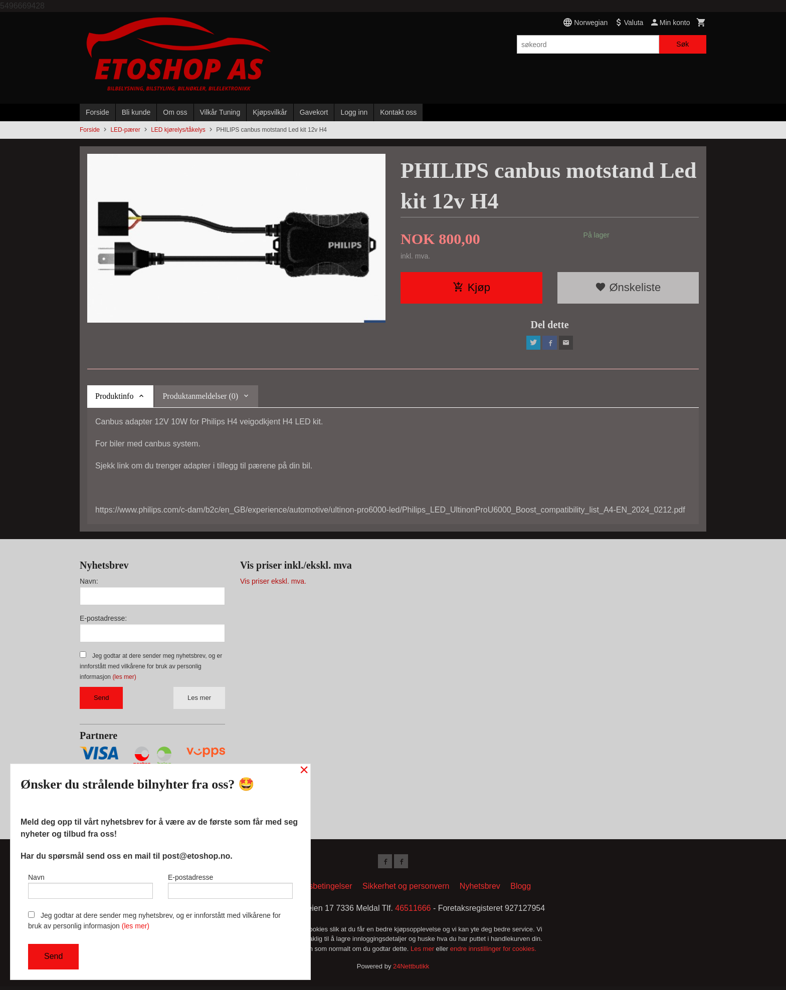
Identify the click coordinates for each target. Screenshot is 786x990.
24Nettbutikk (411, 970)
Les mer (199, 699)
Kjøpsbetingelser (322, 889)
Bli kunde (136, 112)
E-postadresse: (103, 620)
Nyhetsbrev (480, 889)
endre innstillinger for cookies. (493, 952)
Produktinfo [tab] (114, 398)
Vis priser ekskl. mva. (273, 583)
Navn (90, 884)
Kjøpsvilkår (270, 112)
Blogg (520, 889)
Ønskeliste (628, 287)
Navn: (89, 583)
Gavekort (314, 112)
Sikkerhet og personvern (405, 889)
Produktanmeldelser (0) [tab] (200, 398)
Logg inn (353, 112)
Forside (97, 112)
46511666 (413, 911)
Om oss (175, 112)
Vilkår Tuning (220, 112)
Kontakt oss (398, 112)
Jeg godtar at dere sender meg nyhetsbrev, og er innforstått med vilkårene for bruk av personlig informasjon (151, 668)
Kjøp (471, 287)
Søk (682, 44)
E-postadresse (230, 884)
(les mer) (124, 678)
